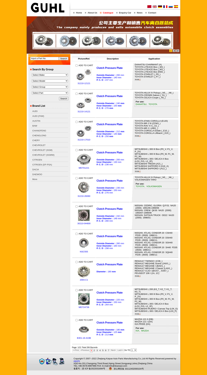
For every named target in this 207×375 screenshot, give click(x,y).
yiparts (77, 361)
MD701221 (84, 168)
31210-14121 (84, 111)
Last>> (121, 350)
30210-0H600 (84, 223)
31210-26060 (84, 196)
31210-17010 (84, 139)
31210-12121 (84, 83)
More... (138, 80)
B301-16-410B (84, 338)
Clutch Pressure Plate (110, 68)
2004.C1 (84, 280)
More (34, 179)
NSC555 (84, 251)
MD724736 (84, 307)
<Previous (84, 350)
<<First (76, 350)
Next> (113, 350)
